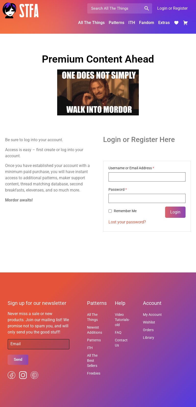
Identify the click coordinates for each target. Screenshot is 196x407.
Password (117, 189)
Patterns (116, 22)
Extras (164, 22)
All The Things (91, 22)
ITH (131, 22)
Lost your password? (127, 222)
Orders (148, 330)
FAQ (118, 332)
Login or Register (172, 8)
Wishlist (149, 322)
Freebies (93, 373)
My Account (152, 315)
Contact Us (121, 342)
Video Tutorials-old (122, 320)
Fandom (146, 22)
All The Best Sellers (92, 360)
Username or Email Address (131, 168)
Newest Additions (94, 329)
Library (148, 338)
